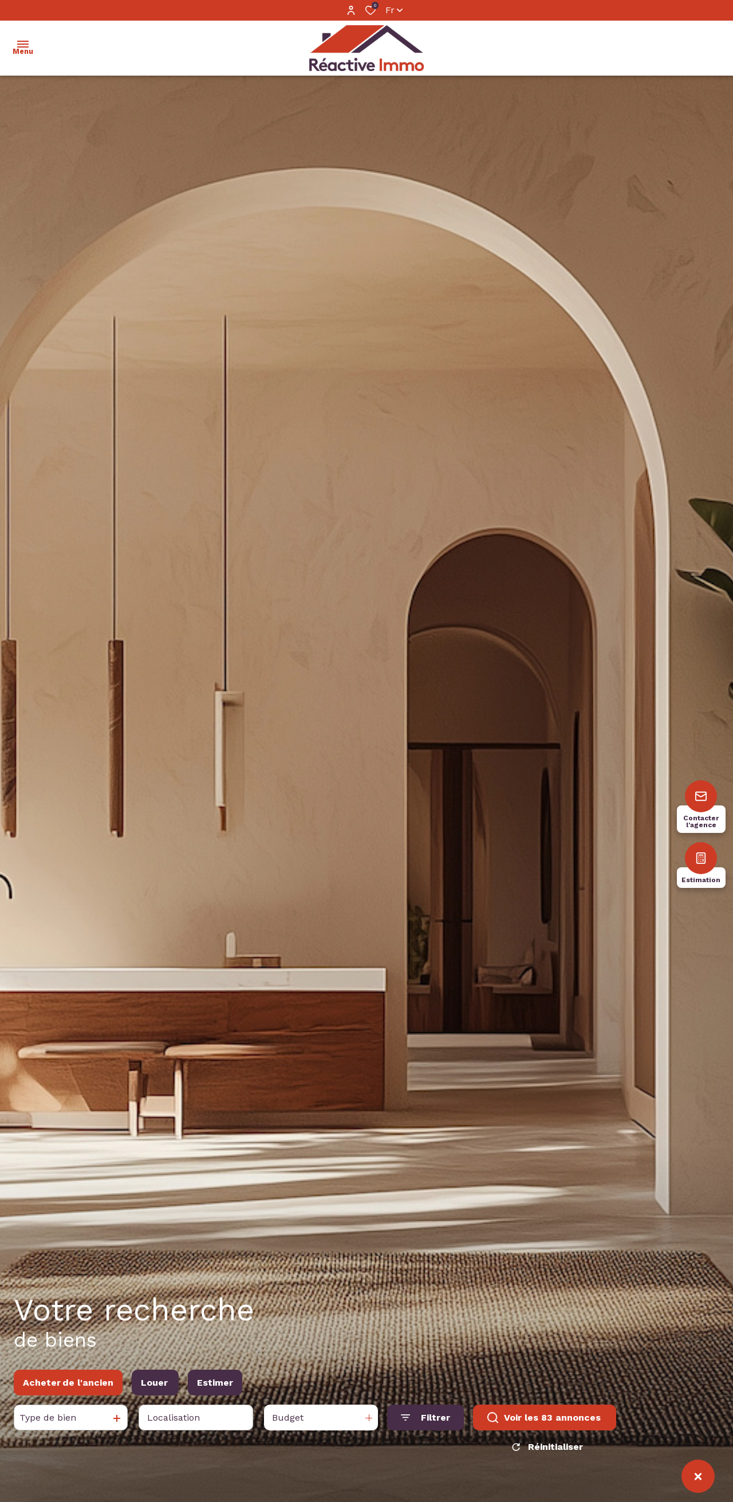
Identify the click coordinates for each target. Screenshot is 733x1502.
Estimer (215, 1386)
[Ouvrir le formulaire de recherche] (425, 1422)
